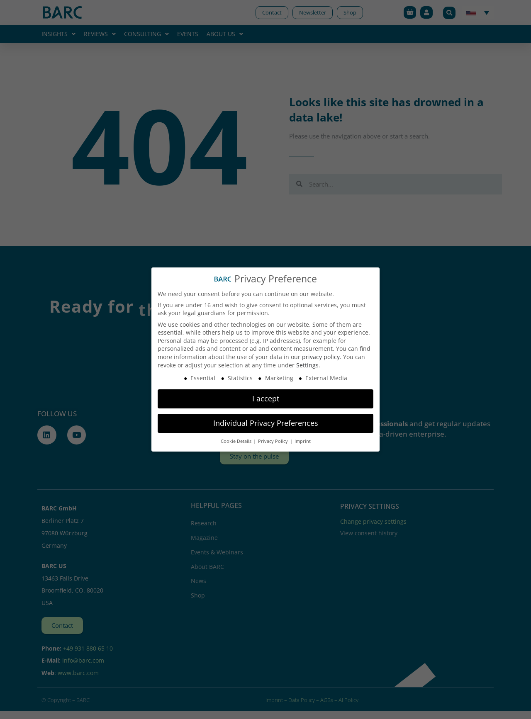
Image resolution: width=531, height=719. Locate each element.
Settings (307, 365)
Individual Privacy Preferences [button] (265, 423)
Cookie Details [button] (237, 441)
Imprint (303, 441)
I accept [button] (265, 398)
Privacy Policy (273, 441)
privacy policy (321, 357)
